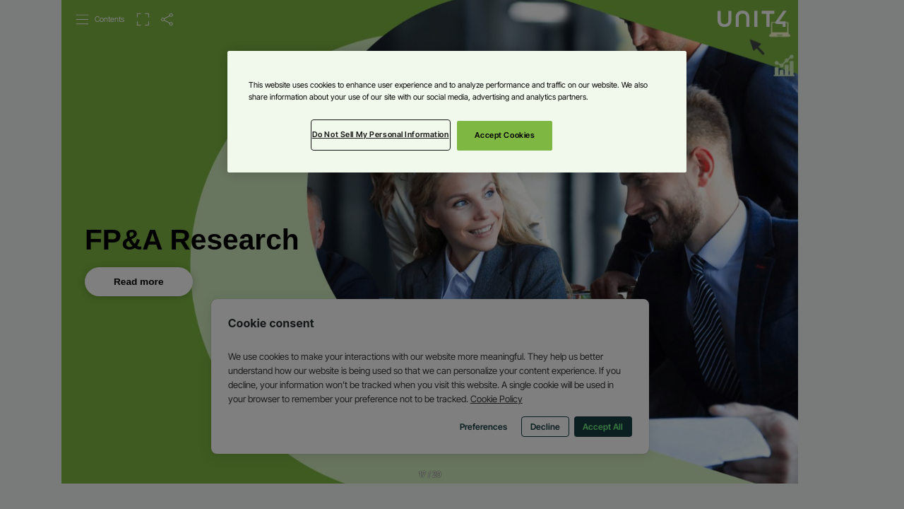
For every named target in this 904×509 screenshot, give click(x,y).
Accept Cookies (505, 135)
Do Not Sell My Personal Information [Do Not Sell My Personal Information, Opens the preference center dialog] (380, 134)
